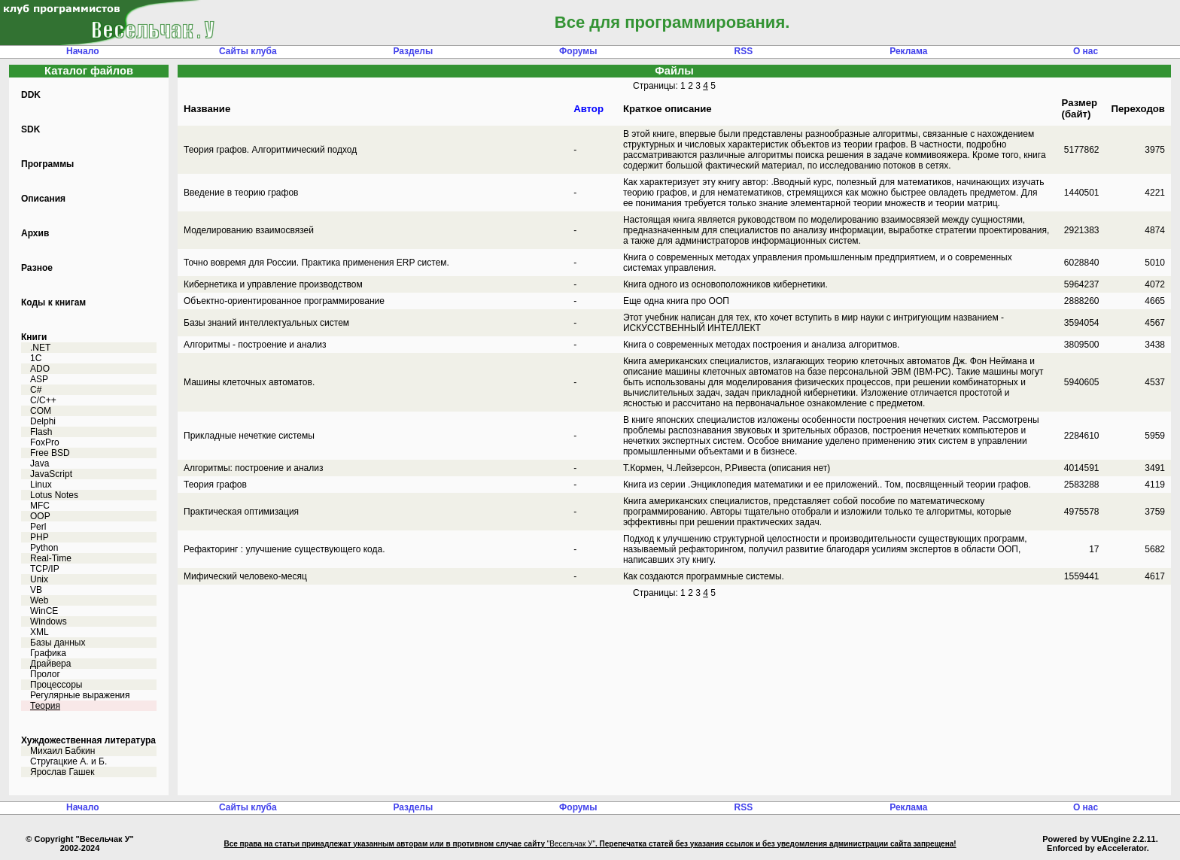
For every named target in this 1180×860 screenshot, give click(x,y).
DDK (31, 95)
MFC (40, 505)
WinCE (44, 611)
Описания (43, 198)
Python (44, 547)
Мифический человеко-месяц (245, 576)
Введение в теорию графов (241, 192)
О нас (1085, 51)
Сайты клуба (248, 51)
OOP (40, 516)
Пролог (45, 674)
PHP (39, 537)
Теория (45, 705)
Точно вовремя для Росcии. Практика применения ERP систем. (316, 262)
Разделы (413, 51)
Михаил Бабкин (62, 751)
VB (36, 590)
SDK (30, 129)
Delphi (43, 421)
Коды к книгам (53, 302)
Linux (41, 484)
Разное (37, 268)
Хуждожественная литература (88, 740)
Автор (588, 108)
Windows (48, 621)
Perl (38, 526)
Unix (39, 579)
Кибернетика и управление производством (273, 284)
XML (39, 632)
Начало (82, 51)
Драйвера (50, 663)
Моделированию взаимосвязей (249, 230)
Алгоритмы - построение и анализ (255, 344)
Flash (41, 432)
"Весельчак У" (571, 844)
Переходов (1138, 108)
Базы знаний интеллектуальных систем (266, 323)
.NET (40, 347)
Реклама (908, 51)
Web (39, 600)
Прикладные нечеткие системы (249, 435)
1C (35, 358)
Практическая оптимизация (241, 511)
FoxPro (44, 442)
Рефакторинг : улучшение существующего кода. (284, 549)
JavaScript (51, 474)
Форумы (578, 51)
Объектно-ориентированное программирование (284, 301)
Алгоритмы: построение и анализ (253, 468)
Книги (34, 337)
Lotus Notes (54, 495)
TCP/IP (44, 569)
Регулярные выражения (80, 695)
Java (39, 463)
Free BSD (50, 453)
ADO (40, 368)
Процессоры (56, 684)
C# (35, 389)
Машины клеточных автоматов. (249, 382)
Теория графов (215, 484)
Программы (47, 164)
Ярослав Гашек (62, 772)
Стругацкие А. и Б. (68, 761)
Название (207, 108)
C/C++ (43, 400)
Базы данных (57, 642)
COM (40, 411)
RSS (743, 51)
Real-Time (50, 558)
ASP (39, 379)
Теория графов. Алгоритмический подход (270, 149)
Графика (48, 653)
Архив (35, 233)
